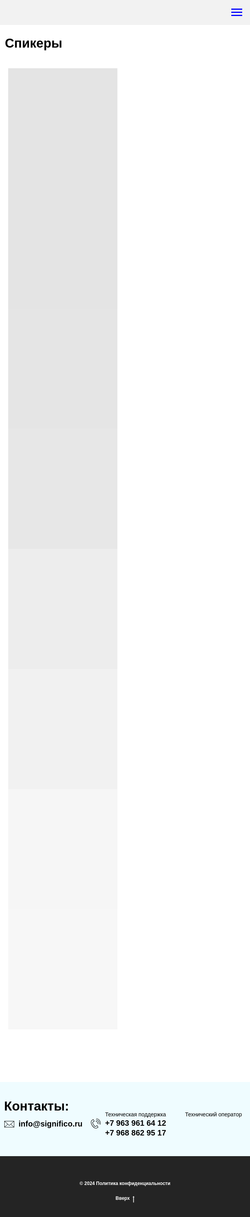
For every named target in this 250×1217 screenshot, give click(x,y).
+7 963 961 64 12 (135, 1123)
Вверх (124, 1198)
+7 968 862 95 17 (135, 1132)
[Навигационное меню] (236, 12)
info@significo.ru (51, 1123)
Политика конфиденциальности (133, 1183)
